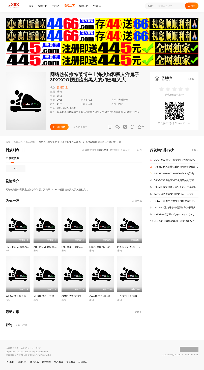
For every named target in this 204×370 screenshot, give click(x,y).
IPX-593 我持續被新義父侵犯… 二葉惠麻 (173, 187)
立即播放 (59, 127)
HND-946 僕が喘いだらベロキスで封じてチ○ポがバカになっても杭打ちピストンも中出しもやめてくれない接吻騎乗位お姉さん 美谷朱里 (174, 214)
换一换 (137, 200)
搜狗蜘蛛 (46, 361)
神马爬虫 (34, 361)
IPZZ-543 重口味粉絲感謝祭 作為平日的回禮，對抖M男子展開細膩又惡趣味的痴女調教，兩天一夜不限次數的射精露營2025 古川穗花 (174, 207)
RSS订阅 (10, 361)
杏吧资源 (12, 158)
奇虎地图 (58, 361)
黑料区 (55, 5)
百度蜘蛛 (22, 361)
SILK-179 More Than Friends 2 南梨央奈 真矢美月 (174, 173)
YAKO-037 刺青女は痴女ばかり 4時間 (171, 194)
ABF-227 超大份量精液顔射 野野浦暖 (54, 246)
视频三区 (84, 5)
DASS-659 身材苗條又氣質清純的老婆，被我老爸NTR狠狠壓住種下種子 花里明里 (174, 180)
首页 (31, 5)
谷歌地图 (70, 361)
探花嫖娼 (30, 142)
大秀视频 (123, 99)
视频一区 (43, 5)
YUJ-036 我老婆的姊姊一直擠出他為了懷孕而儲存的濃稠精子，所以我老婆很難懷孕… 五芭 (174, 221)
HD (15, 168)
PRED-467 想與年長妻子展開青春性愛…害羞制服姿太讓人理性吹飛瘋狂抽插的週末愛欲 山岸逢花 (174, 201)
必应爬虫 (82, 361)
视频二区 (69, 5)
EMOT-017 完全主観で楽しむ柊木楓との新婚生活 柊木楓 (174, 160)
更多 (138, 312)
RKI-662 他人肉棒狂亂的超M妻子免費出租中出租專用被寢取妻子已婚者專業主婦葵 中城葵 (174, 167)
